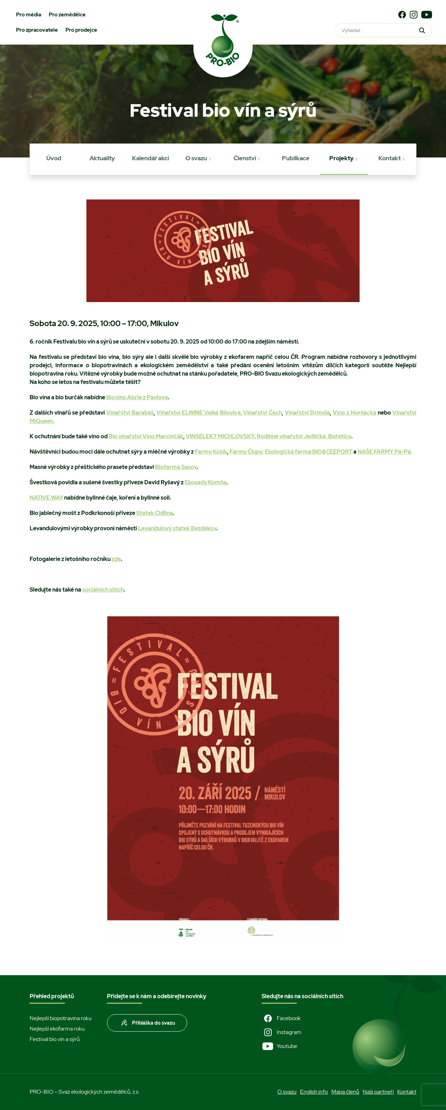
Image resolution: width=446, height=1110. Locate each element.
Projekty (341, 158)
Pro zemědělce (67, 14)
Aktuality (102, 158)
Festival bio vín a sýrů (55, 1039)
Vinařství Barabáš (130, 412)
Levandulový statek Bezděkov (177, 528)
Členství (244, 158)
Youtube (279, 1046)
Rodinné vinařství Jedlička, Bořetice (304, 436)
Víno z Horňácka (354, 412)
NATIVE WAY (46, 497)
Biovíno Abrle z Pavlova (137, 397)
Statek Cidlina (154, 513)
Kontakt (389, 158)
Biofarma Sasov (176, 467)
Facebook (281, 1018)
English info (314, 1091)
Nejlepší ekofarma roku (57, 1028)
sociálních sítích (103, 589)
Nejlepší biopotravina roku (61, 1018)
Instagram (281, 1032)
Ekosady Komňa (205, 482)
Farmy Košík (211, 451)
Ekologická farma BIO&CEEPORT (308, 451)
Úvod (53, 158)
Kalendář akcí (150, 158)
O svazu (196, 158)
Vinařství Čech (262, 412)
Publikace (295, 158)
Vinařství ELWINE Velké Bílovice (198, 412)
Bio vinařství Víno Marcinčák (146, 436)
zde (116, 559)
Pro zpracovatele (37, 29)
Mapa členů (345, 1091)
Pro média (28, 14)
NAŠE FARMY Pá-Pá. (384, 451)
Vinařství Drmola (307, 412)
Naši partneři (378, 1091)
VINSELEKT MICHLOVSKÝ (220, 436)
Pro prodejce (81, 29)
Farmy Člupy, (247, 451)
